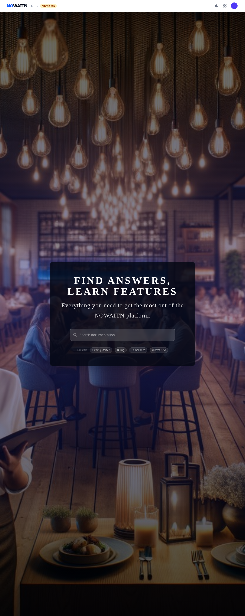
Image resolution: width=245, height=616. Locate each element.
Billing (120, 350)
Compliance (138, 350)
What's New (159, 350)
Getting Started (101, 350)
